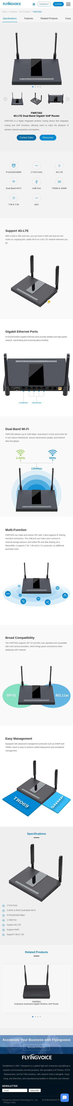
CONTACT (44, 4)
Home (4, 12)
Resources (48, 137)
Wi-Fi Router (25, 12)
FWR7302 (37, 12)
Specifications (10, 18)
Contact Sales (26, 137)
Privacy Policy (10, 1102)
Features (28, 18)
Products (13, 12)
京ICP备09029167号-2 (51, 1100)
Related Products (49, 18)
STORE (58, 4)
